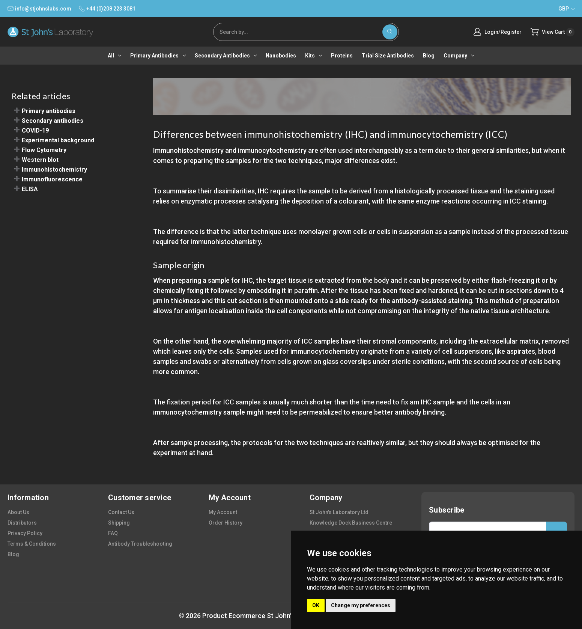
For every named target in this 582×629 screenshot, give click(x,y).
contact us (121, 512)
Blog (429, 56)
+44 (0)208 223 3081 (107, 9)
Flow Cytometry (44, 150)
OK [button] (315, 605)
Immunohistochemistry (54, 169)
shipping (119, 523)
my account (223, 512)
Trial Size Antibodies (388, 56)
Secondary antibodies (226, 56)
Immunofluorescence (52, 179)
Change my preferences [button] (360, 605)
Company (459, 56)
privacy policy (25, 533)
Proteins (342, 56)
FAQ (113, 533)
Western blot (40, 159)
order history (225, 523)
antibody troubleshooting (140, 544)
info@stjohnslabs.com (39, 9)
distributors (22, 523)
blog (13, 554)
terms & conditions (32, 544)
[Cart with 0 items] (552, 32)
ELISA (30, 189)
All (114, 56)
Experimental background (58, 140)
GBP (566, 9)
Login (491, 32)
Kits (313, 56)
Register (511, 32)
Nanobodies (281, 56)
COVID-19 (35, 130)
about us (18, 512)
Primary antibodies (158, 56)
